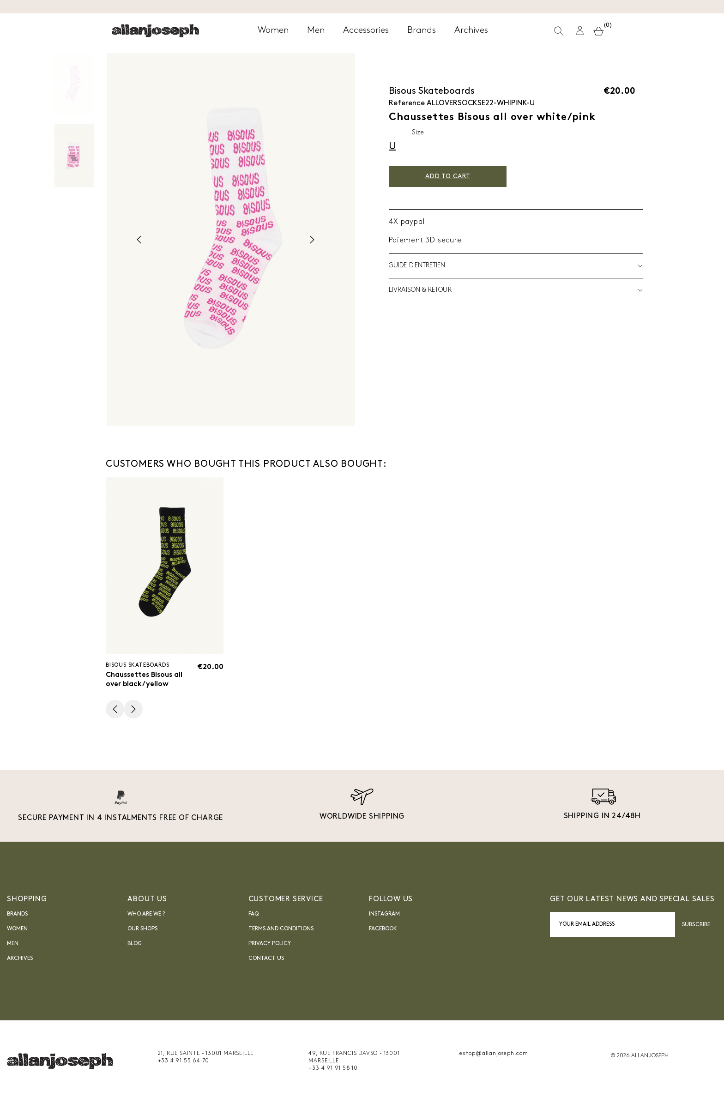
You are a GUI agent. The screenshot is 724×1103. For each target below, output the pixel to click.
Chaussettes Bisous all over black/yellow (146, 680)
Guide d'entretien (516, 266)
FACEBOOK (383, 930)
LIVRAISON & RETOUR (516, 290)
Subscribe (696, 925)
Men (12, 945)
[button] (581, 31)
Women (17, 930)
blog (134, 945)
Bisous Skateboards (432, 91)
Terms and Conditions (281, 930)
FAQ (253, 915)
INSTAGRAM (384, 915)
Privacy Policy (269, 945)
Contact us (266, 960)
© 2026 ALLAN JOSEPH (639, 1057)
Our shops (142, 930)
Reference (407, 103)
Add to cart (453, 176)
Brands (17, 915)
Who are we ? (146, 915)
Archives (20, 960)
